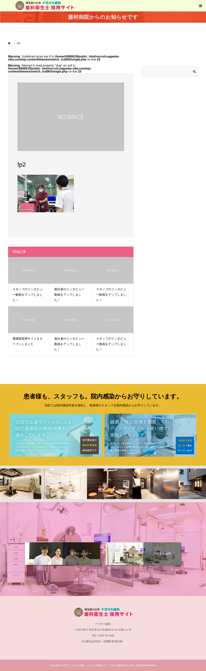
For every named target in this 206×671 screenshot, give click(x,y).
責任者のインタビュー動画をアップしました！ (69, 295)
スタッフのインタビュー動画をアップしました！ (28, 295)
